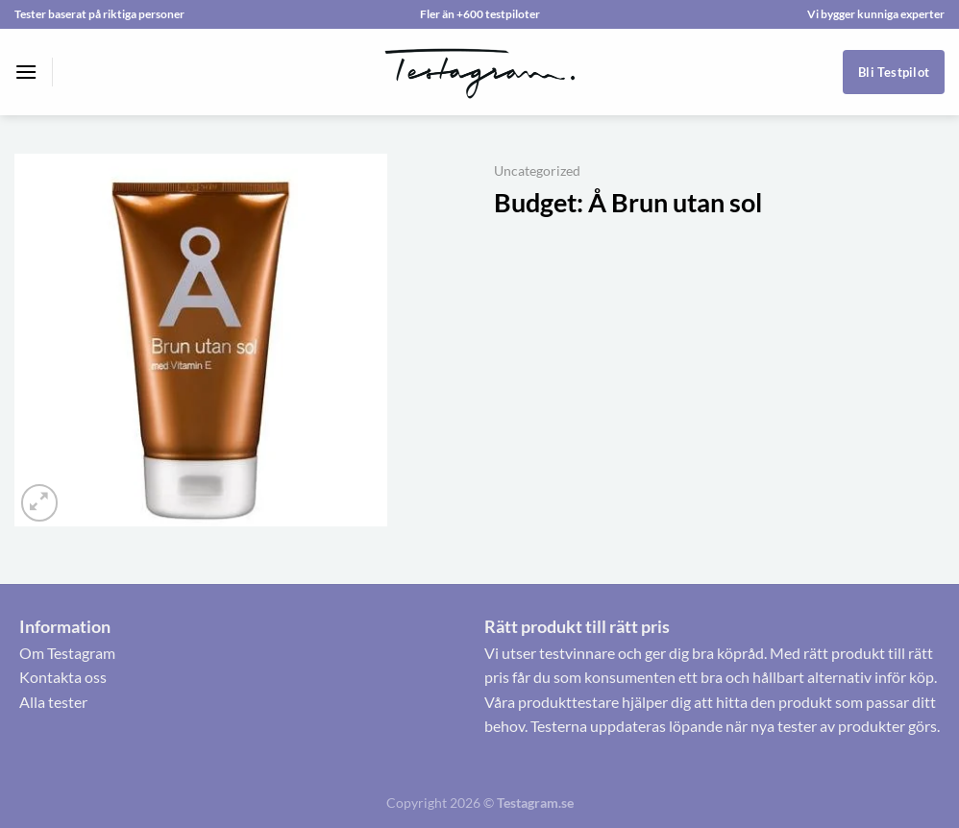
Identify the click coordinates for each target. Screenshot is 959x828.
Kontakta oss (63, 677)
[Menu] (25, 71)
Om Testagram (67, 653)
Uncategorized (537, 171)
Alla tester (53, 702)
